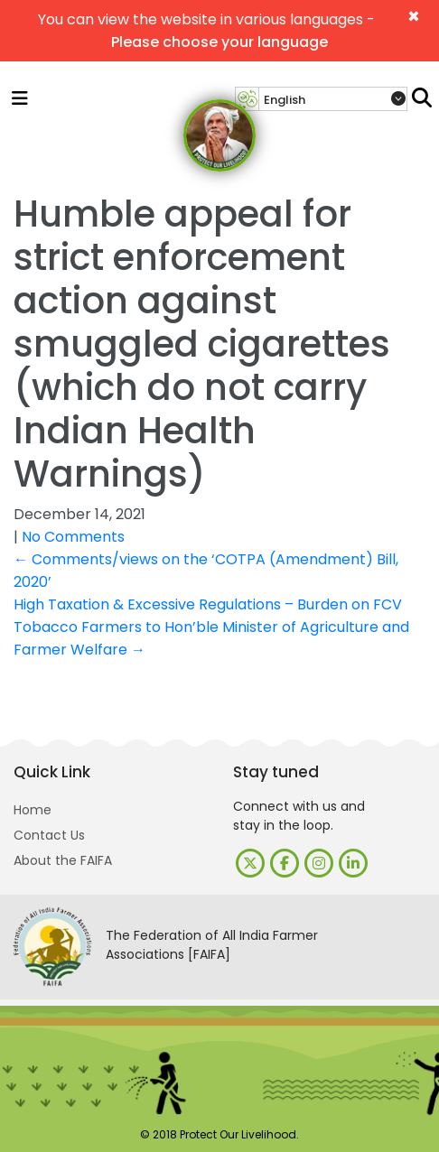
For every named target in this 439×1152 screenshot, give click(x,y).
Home (32, 810)
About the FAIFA (63, 860)
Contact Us (49, 835)
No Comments (73, 536)
